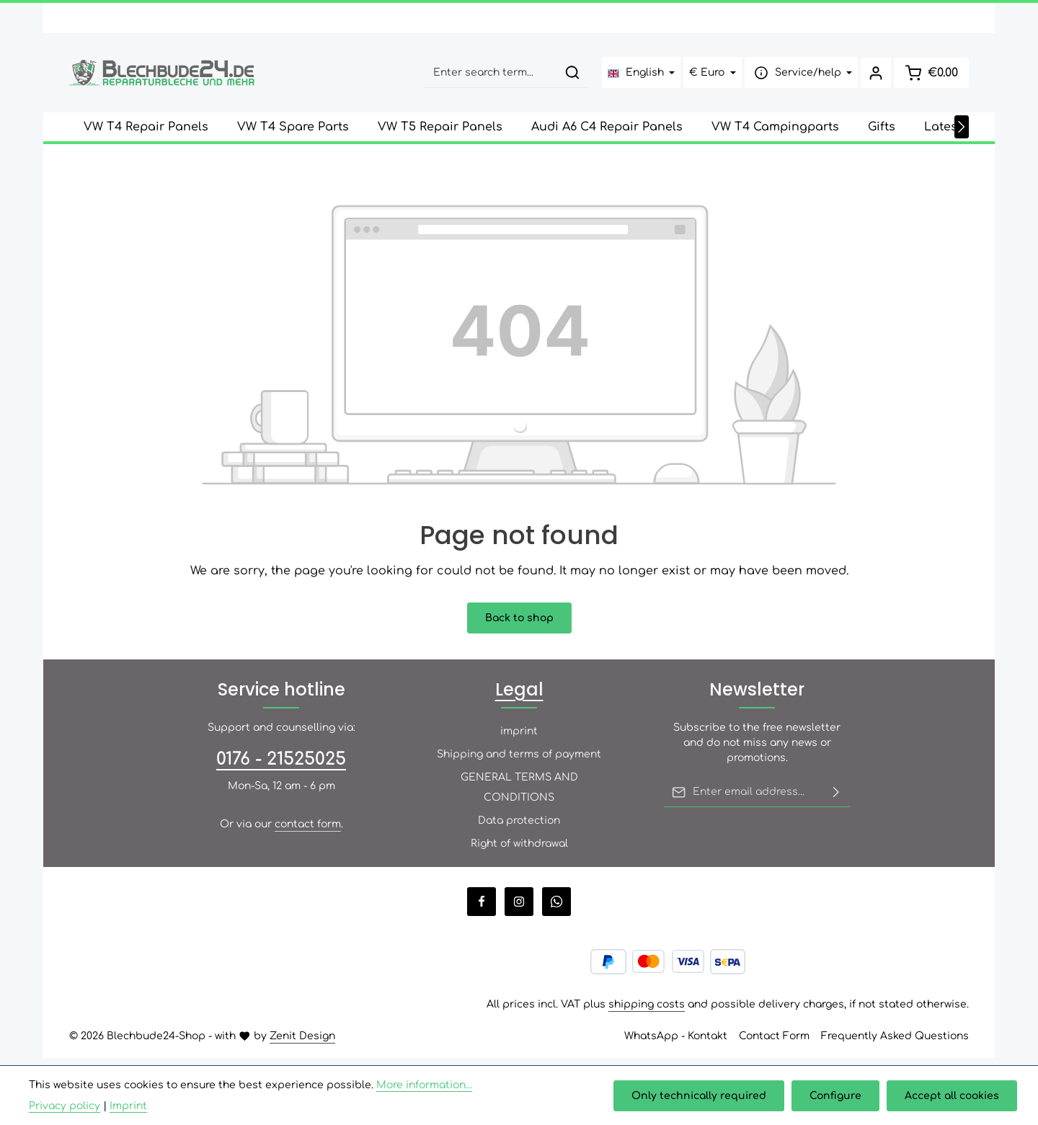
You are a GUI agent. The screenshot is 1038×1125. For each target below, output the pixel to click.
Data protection (519, 827)
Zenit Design (302, 1043)
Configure (838, 1095)
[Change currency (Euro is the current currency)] (709, 76)
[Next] (961, 134)
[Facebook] (481, 908)
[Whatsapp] (556, 908)
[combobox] (486, 76)
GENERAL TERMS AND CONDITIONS (519, 794)
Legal (519, 696)
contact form (308, 831)
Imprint (128, 1105)
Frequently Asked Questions (895, 1043)
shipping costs (646, 1011)
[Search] (568, 76)
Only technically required (702, 1095)
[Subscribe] (836, 799)
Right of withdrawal (519, 850)
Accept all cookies (952, 1095)
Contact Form (774, 1043)
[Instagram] (519, 908)
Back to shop (519, 625)
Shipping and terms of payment (519, 761)
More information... (424, 1085)
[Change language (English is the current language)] (637, 76)
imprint (519, 738)
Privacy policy (64, 1105)
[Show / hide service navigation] (797, 76)
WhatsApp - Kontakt (675, 1043)
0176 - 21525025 (281, 766)
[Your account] (872, 76)
